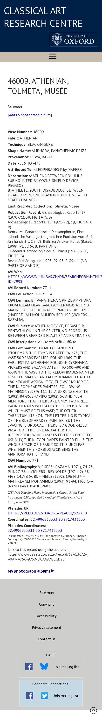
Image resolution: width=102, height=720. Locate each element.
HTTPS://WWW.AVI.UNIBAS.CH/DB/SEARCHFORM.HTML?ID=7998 (55, 279)
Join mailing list (66, 666)
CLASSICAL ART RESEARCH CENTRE (43, 16)
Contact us (46, 639)
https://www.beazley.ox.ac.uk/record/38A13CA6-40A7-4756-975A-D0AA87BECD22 (47, 556)
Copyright (46, 604)
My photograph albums (31, 571)
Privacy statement (46, 627)
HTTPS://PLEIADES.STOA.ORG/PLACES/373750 (47, 513)
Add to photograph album (30, 114)
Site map (47, 592)
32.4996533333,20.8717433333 (58, 519)
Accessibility (46, 615)
